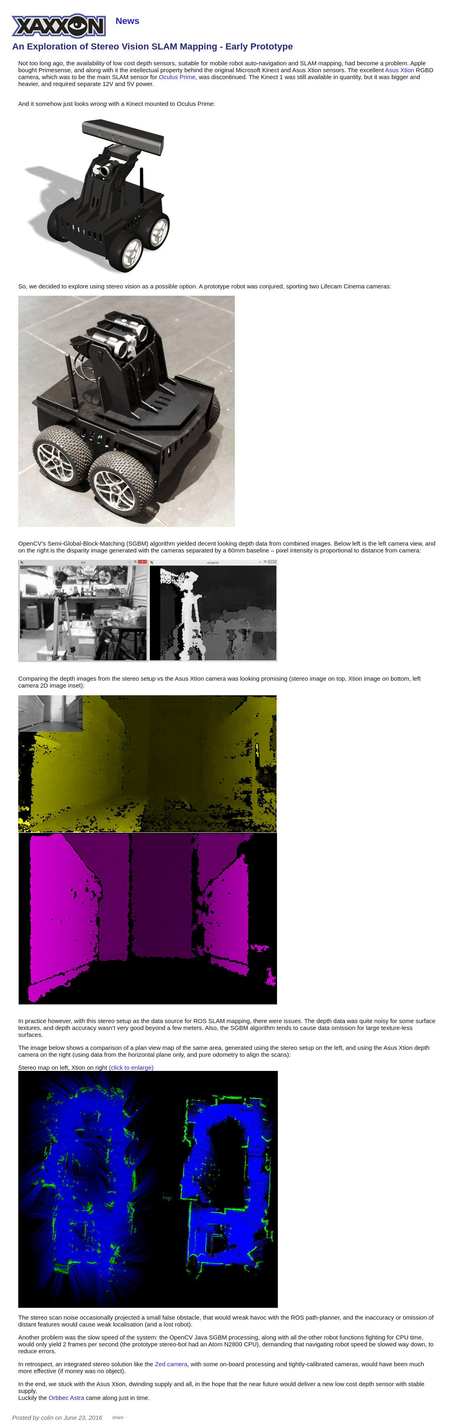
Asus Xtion (399, 70)
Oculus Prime (177, 76)
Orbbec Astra (66, 1397)
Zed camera (171, 1364)
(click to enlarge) (131, 1067)
